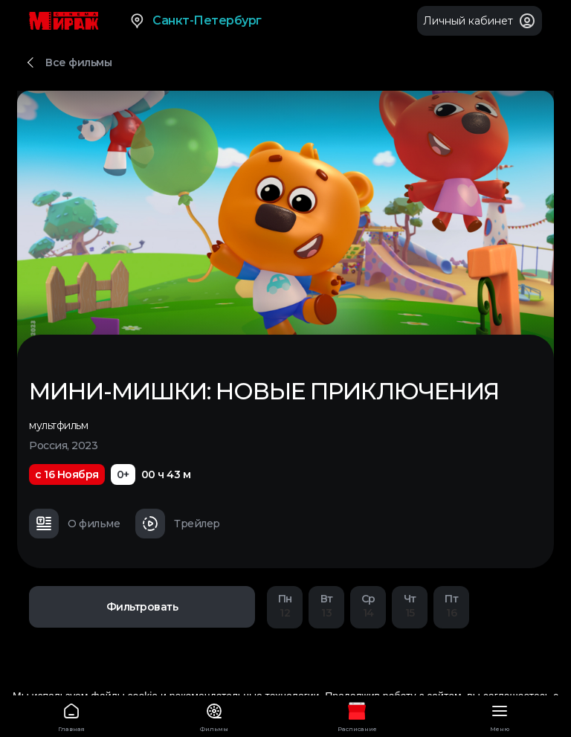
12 (285, 605)
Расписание (357, 715)
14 (368, 605)
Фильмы (214, 715)
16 (451, 605)
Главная (71, 715)
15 (410, 605)
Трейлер (177, 523)
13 (326, 605)
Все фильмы (78, 62)
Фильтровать (142, 607)
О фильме (74, 523)
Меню (499, 715)
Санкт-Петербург (195, 21)
